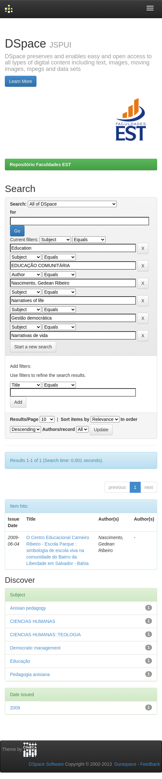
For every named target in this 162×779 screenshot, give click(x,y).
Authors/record (58, 429)
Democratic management (35, 647)
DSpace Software (46, 764)
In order (129, 419)
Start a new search (33, 346)
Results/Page (24, 419)
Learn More (20, 81)
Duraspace (125, 764)
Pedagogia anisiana (30, 674)
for (13, 212)
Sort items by (75, 419)
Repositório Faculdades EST (40, 164)
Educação (20, 661)
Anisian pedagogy (28, 608)
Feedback (150, 764)
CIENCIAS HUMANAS (32, 621)
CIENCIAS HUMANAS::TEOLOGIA (45, 634)
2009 (15, 707)
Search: (18, 204)
